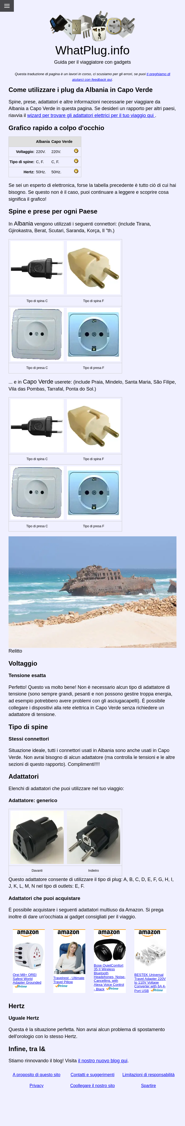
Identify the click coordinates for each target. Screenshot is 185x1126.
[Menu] (7, 6)
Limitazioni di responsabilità (148, 1074)
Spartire (148, 1085)
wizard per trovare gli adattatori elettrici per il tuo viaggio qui (91, 115)
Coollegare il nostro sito (92, 1085)
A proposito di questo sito (37, 1074)
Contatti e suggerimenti (93, 1074)
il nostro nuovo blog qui (102, 1060)
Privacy (36, 1085)
